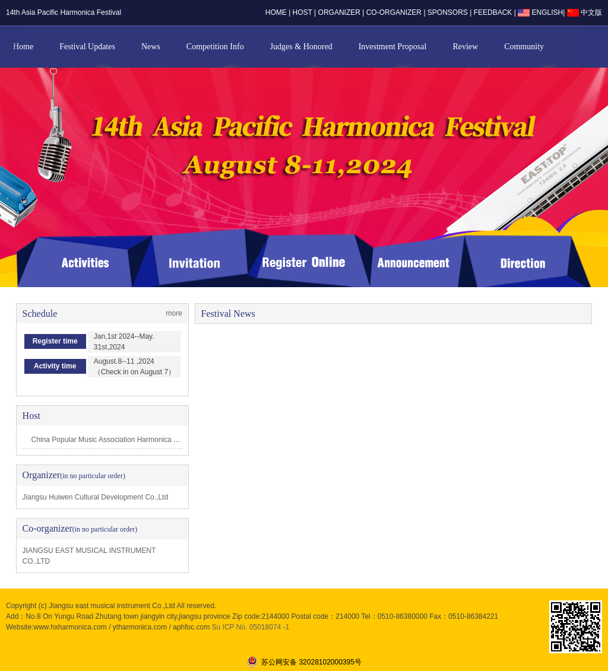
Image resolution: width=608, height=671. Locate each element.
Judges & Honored (301, 46)
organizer (339, 12)
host (302, 12)
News (150, 46)
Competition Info (215, 46)
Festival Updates (87, 46)
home (276, 12)
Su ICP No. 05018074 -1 (251, 627)
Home (23, 46)
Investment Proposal (393, 46)
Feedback (494, 12)
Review (465, 46)
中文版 (584, 12)
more (174, 313)
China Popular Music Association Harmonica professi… (118, 439)
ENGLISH (540, 12)
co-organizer (394, 12)
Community (524, 46)
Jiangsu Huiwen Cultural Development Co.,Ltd (95, 497)
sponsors (448, 12)
